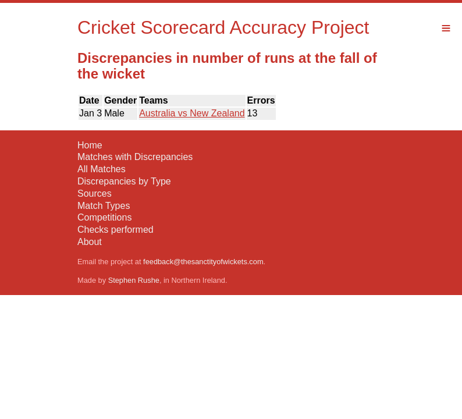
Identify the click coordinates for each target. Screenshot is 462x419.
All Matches (101, 169)
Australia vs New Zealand (191, 113)
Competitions (104, 217)
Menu (446, 28)
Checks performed (115, 230)
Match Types (103, 206)
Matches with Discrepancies (135, 157)
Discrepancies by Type (124, 181)
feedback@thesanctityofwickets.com (203, 261)
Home (89, 145)
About (89, 242)
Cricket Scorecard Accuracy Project (223, 27)
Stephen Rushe (133, 280)
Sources (94, 193)
